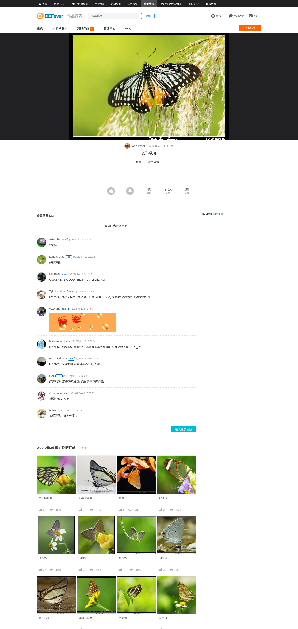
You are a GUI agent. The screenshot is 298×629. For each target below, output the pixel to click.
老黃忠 (163, 582)
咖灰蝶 (43, 557)
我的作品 (85, 29)
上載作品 (250, 27)
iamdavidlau (56, 256)
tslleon (53, 410)
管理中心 (110, 28)
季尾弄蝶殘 (85, 617)
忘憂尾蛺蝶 (85, 497)
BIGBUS (54, 273)
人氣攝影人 (60, 28)
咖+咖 (82, 557)
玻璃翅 (163, 497)
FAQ (128, 28)
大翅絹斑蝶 (45, 497)
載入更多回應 (183, 429)
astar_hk (54, 239)
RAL (52, 375)
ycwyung (54, 308)
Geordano (55, 393)
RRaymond (56, 341)
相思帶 (123, 582)
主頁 (40, 28)
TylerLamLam (58, 291)
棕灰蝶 (123, 557)
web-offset (135, 145)
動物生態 (218, 214)
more (85, 447)
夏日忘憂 (44, 617)
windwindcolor (58, 358)
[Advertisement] (149, 176)
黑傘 (121, 497)
